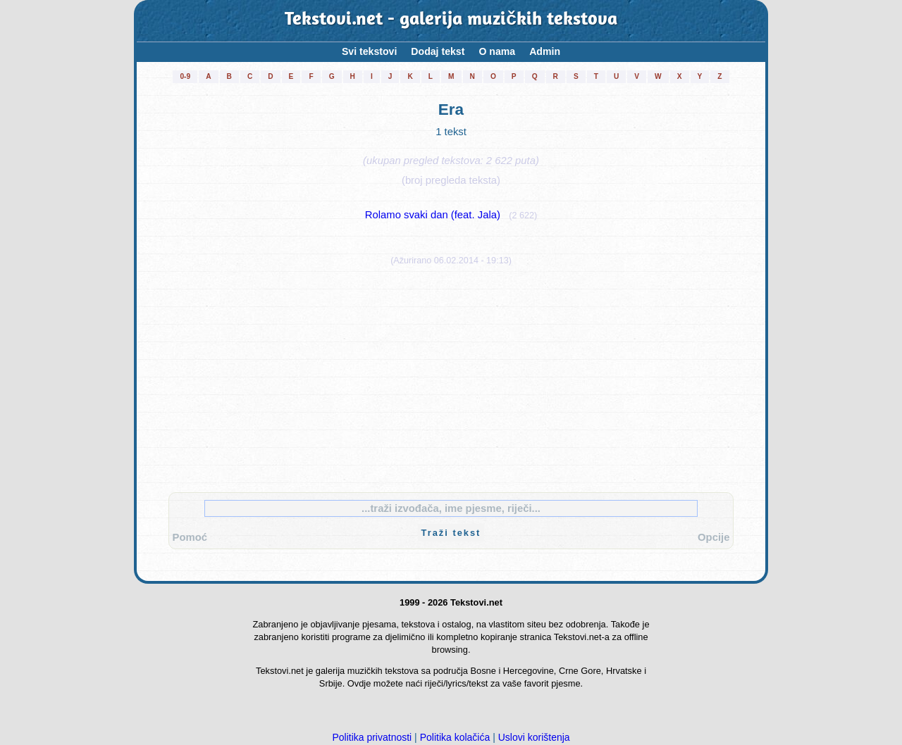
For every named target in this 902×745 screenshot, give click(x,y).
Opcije (713, 537)
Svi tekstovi (369, 51)
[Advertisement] (451, 376)
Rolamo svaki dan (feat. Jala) (432, 214)
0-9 (185, 76)
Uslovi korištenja (534, 737)
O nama (496, 51)
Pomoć (190, 537)
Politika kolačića (455, 737)
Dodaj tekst (437, 51)
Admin (544, 51)
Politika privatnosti (372, 737)
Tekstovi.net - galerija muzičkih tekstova (451, 20)
